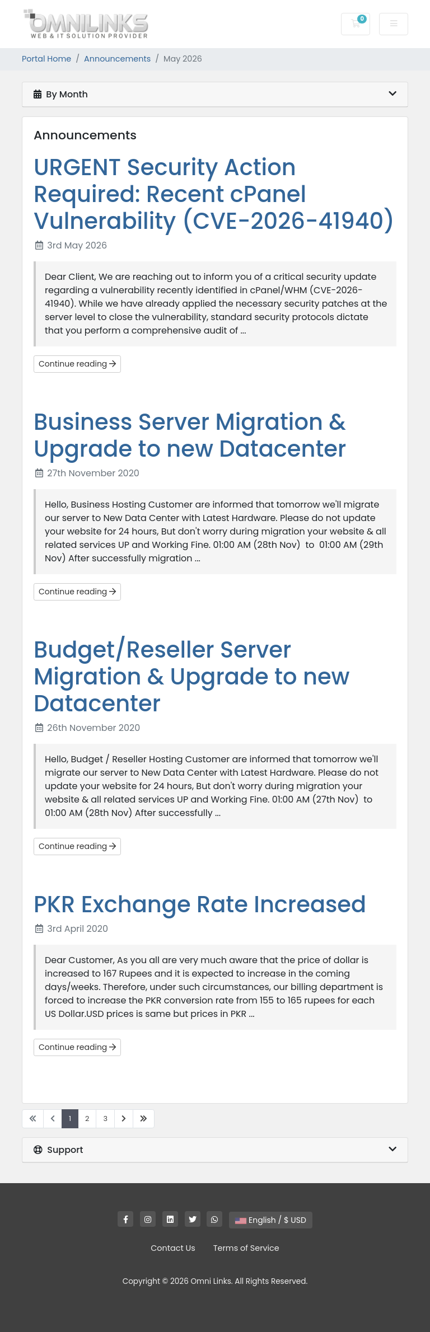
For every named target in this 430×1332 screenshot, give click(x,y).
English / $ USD (270, 1220)
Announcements (117, 58)
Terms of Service (246, 1248)
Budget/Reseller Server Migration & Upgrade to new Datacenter (192, 676)
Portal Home (46, 58)
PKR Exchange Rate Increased (200, 904)
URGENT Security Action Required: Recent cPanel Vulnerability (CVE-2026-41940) (214, 194)
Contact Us (173, 1248)
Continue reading (77, 363)
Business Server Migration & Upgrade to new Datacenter (190, 435)
